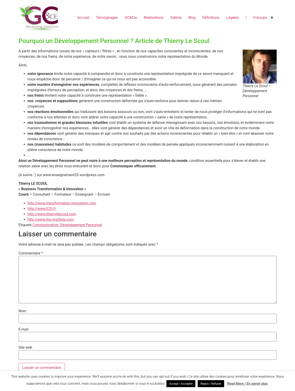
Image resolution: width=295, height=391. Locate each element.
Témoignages (107, 17)
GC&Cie (131, 17)
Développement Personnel (81, 225)
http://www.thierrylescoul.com (52, 214)
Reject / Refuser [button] (210, 383)
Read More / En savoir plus (247, 383)
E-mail (24, 329)
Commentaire (31, 253)
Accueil (83, 17)
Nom (22, 311)
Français (260, 17)
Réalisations (153, 17)
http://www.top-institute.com (51, 219)
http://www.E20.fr (42, 208)
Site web (25, 347)
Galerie (176, 17)
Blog (192, 17)
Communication (45, 225)
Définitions (211, 17)
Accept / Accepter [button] (181, 383)
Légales (232, 17)
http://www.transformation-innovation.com (62, 203)
